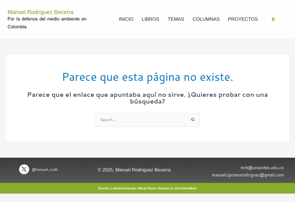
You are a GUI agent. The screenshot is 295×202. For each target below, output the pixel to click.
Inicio (126, 19)
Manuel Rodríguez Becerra (49, 11)
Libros (150, 19)
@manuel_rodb (47, 170)
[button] (273, 19)
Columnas (206, 19)
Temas (176, 19)
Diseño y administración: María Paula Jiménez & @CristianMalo (148, 188)
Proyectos (243, 19)
